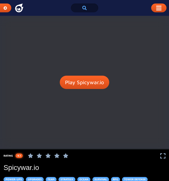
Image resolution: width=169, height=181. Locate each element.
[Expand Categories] (5, 8)
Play (84, 82)
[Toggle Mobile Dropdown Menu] (158, 8)
